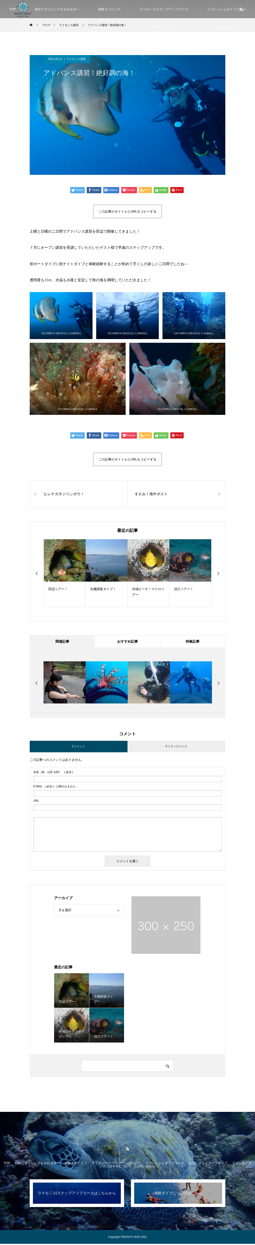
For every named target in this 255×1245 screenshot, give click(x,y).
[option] (65, 573)
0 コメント (78, 747)
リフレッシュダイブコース (164, 1164)
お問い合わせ (227, 27)
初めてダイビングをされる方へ (57, 9)
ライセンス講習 (76, 59)
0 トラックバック (176, 747)
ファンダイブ (103, 27)
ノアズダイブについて (165, 27)
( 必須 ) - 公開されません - (55, 787)
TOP (7, 1164)
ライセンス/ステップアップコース (163, 9)
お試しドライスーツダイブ (37, 27)
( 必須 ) (53, 773)
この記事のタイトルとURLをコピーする (127, 211)
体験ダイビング (109, 9)
